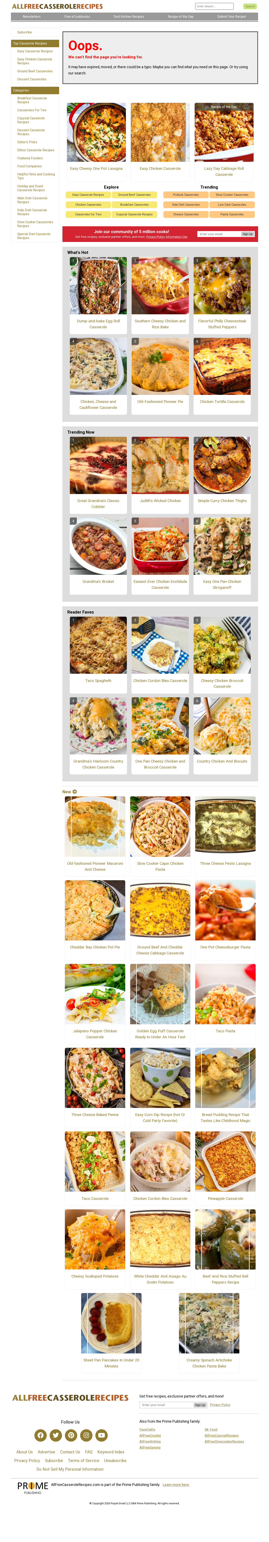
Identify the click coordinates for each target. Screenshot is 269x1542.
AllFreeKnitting (150, 1441)
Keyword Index (110, 1451)
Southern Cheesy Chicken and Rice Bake (160, 324)
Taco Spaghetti (98, 680)
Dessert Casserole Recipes (31, 132)
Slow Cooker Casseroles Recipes (35, 224)
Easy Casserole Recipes (35, 51)
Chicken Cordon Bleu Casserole (160, 680)
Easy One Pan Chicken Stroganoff (222, 584)
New (69, 791)
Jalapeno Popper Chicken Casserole (95, 1034)
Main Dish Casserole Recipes (32, 200)
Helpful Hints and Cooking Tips (36, 176)
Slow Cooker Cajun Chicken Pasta (160, 866)
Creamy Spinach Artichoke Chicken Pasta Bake (209, 1363)
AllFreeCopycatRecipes (222, 1436)
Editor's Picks (27, 142)
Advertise (46, 1451)
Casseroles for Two (88, 214)
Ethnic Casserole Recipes (35, 150)
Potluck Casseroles (186, 195)
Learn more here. (176, 1485)
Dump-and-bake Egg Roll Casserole (98, 324)
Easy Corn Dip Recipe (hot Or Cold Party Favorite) (160, 1117)
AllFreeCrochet (150, 1436)
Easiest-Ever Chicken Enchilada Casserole (160, 584)
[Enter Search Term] (214, 6)
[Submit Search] (250, 6)
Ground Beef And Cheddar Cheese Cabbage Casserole (160, 950)
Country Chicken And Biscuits (222, 761)
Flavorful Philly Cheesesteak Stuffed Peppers (222, 324)
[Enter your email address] (166, 1405)
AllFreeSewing (149, 1447)
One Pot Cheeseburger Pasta (225, 947)
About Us (24, 1451)
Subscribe (24, 32)
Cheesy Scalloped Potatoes (95, 1276)
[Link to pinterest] (71, 1435)
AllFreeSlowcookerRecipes (224, 1441)
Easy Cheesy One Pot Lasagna (96, 168)
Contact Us (70, 1451)
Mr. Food (211, 1430)
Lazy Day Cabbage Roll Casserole (224, 171)
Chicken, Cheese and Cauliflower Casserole (98, 404)
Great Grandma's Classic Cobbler (98, 503)
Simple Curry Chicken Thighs (222, 500)
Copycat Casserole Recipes (31, 120)
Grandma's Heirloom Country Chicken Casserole (98, 764)
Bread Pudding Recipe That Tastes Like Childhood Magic (225, 1117)
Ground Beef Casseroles (35, 71)
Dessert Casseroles (32, 79)
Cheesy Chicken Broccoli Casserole (222, 683)
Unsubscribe (115, 1460)
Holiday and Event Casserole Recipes (31, 188)
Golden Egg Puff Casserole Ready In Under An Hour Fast (160, 1034)
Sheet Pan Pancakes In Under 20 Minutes (111, 1363)
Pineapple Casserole (225, 1198)
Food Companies (29, 166)
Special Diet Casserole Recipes (33, 236)
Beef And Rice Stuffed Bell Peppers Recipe (225, 1279)
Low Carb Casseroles (232, 205)
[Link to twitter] (56, 1435)
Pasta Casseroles (232, 214)
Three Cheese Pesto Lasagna (225, 863)
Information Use (176, 237)
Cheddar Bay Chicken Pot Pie (95, 947)
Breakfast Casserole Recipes (32, 100)
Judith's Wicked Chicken (160, 500)
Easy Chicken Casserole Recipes (34, 61)
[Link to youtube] (101, 1435)
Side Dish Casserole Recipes (32, 212)
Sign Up (248, 234)
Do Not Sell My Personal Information (69, 1469)
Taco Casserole (95, 1198)
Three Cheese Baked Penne (95, 1114)
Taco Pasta (225, 1031)
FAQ (88, 1451)
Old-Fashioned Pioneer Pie (160, 401)
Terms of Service (83, 1460)
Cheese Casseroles (186, 214)
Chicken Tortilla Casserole (222, 401)
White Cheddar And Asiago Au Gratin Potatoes (160, 1279)
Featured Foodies (30, 158)
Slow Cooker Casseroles (232, 195)
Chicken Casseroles (88, 205)
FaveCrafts (147, 1430)
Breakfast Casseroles (134, 205)
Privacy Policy (155, 237)
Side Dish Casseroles (186, 205)
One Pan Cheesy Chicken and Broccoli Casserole (160, 764)
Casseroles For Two (32, 110)
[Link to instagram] (86, 1435)
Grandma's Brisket (98, 581)
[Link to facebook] (40, 1435)
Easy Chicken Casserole (160, 168)
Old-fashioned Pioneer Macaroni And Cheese (95, 866)
